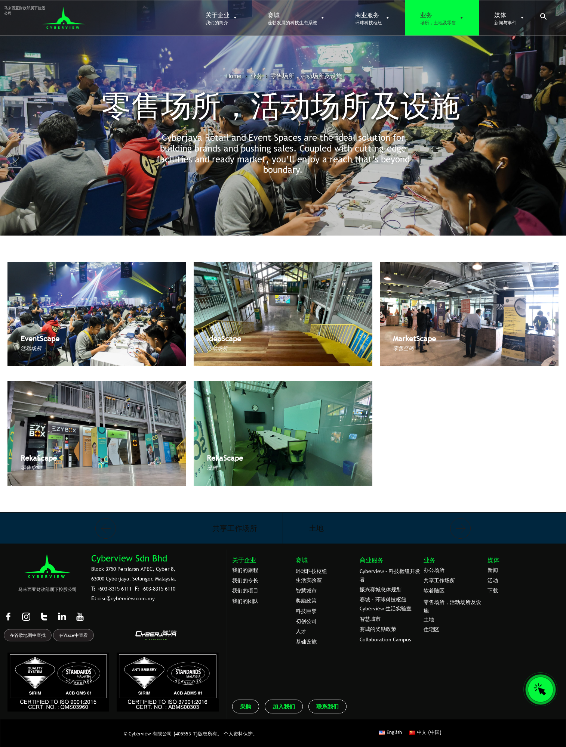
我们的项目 (245, 590)
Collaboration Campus (385, 639)
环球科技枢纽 (311, 571)
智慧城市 (306, 590)
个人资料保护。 (241, 733)
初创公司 (306, 621)
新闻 (492, 570)
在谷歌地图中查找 (28, 635)
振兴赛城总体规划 (381, 589)
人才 (301, 631)
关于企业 (244, 560)
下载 (492, 590)
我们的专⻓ (245, 580)
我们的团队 (245, 601)
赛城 (302, 560)
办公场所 (434, 570)
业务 (430, 560)
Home (234, 76)
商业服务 (372, 560)
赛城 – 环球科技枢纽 (383, 599)
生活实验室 (309, 580)
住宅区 (431, 629)
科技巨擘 (306, 611)
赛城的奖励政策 (378, 629)
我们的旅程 (245, 570)
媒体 (493, 560)
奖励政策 (306, 600)
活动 (492, 580)
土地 (316, 528)
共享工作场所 (234, 528)
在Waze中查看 (73, 635)
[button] (543, 18)
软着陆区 (434, 590)
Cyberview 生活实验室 (386, 608)
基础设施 (306, 641)
